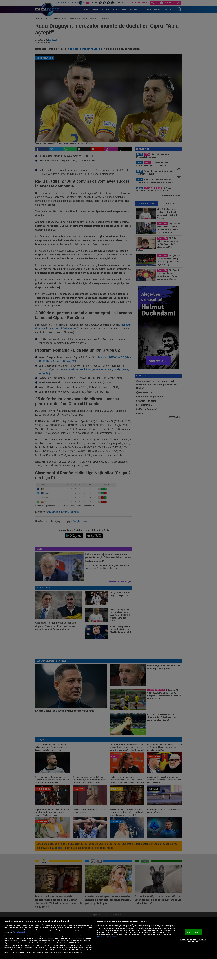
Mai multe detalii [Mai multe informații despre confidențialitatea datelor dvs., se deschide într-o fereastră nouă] (18, 932)
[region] (108, 938)
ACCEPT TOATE (194, 932)
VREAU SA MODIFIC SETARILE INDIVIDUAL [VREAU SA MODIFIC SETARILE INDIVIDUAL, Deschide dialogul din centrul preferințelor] (193, 941)
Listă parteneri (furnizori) (106, 937)
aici (67, 945)
